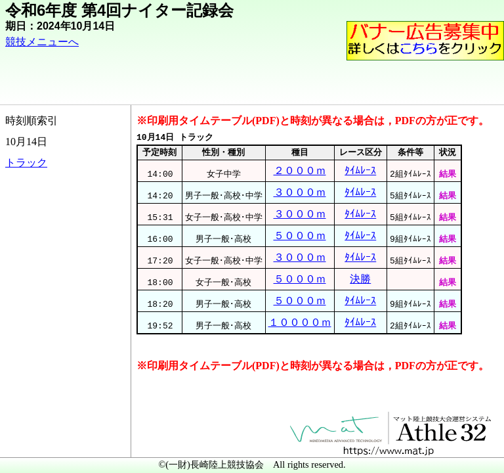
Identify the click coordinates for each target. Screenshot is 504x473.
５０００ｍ (300, 235)
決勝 (360, 278)
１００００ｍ (299, 322)
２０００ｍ (300, 170)
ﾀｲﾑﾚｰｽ (360, 170)
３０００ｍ (300, 192)
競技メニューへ (42, 41)
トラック (26, 162)
